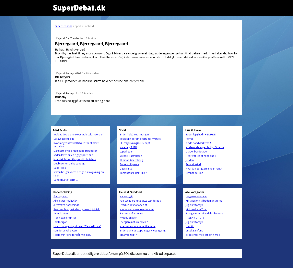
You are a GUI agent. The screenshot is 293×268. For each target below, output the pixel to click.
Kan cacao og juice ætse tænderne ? (140, 200)
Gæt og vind (61, 196)
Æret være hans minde (66, 205)
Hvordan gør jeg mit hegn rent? (204, 168)
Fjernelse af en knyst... (132, 213)
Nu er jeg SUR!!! (128, 147)
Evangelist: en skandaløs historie (204, 213)
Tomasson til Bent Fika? (133, 173)
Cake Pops (60, 168)
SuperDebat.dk (63, 26)
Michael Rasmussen (131, 156)
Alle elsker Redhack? (65, 200)
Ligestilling (126, 168)
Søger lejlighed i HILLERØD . (201, 134)
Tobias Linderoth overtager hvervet (140, 138)
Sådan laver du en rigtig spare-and (73, 155)
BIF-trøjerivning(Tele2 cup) (135, 143)
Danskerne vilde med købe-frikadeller (75, 150)
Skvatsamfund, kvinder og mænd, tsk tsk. (77, 209)
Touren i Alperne (129, 164)
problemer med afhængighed (203, 235)
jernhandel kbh (194, 173)
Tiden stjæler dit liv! (65, 217)
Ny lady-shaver (128, 217)
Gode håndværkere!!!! (198, 143)
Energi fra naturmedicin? (134, 222)
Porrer (189, 138)
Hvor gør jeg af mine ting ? (201, 156)
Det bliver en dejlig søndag (69, 163)
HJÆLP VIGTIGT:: (195, 217)
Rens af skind (193, 164)
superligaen (126, 151)
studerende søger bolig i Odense (205, 147)
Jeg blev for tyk (194, 205)
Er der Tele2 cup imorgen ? (135, 134)
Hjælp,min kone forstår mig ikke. (72, 235)
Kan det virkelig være (66, 230)
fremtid (190, 226)
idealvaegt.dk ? (128, 235)
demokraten (61, 213)
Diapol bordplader (197, 151)
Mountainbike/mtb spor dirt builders (75, 159)
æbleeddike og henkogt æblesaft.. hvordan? (79, 134)
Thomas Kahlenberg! (131, 160)
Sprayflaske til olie (64, 138)
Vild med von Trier (196, 209)
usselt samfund (194, 230)
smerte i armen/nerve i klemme (137, 226)
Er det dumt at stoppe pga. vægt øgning (142, 230)
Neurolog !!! (126, 196)
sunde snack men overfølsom (137, 209)
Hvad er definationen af (133, 205)
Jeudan (190, 160)
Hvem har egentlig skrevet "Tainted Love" (77, 226)
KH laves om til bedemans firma (204, 200)
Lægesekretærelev (196, 196)
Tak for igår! (60, 222)
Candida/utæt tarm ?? (66, 180)
